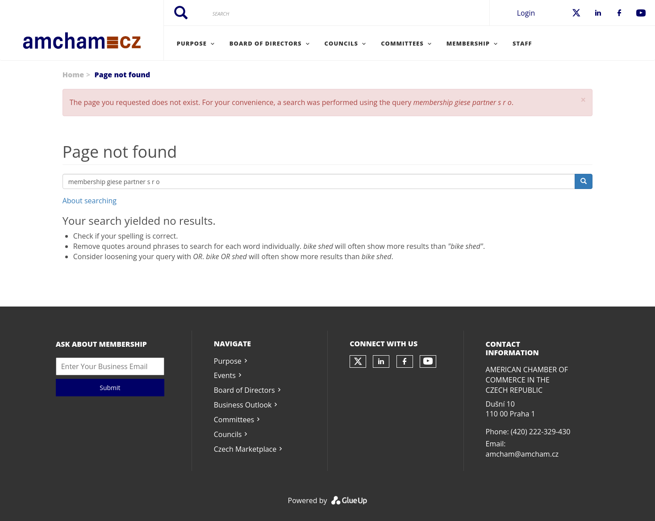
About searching (90, 201)
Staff (522, 43)
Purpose (228, 361)
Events (225, 375)
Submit (110, 387)
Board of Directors (244, 390)
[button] (583, 100)
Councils (228, 434)
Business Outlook (243, 405)
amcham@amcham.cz (522, 454)
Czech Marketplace (245, 449)
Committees (234, 419)
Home (73, 75)
